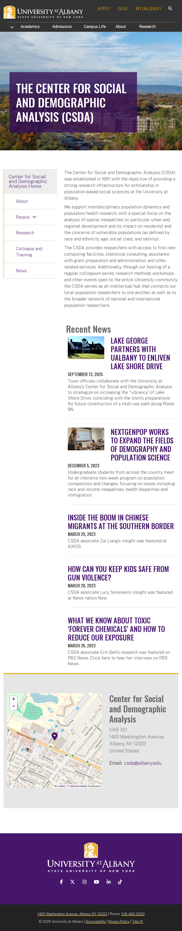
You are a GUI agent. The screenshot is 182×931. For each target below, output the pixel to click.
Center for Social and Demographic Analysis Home (28, 181)
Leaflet (59, 786)
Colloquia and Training (29, 251)
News (21, 270)
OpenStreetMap (78, 786)
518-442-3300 (133, 914)
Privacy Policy (118, 921)
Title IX (137, 921)
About (120, 26)
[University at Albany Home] (44, 11)
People (23, 217)
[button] (55, 737)
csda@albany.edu (143, 763)
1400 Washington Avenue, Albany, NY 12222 (72, 914)
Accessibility (96, 921)
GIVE (123, 8)
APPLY (103, 8)
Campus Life (95, 26)
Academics (30, 26)
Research (147, 26)
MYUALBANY (149, 8)
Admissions (62, 26)
